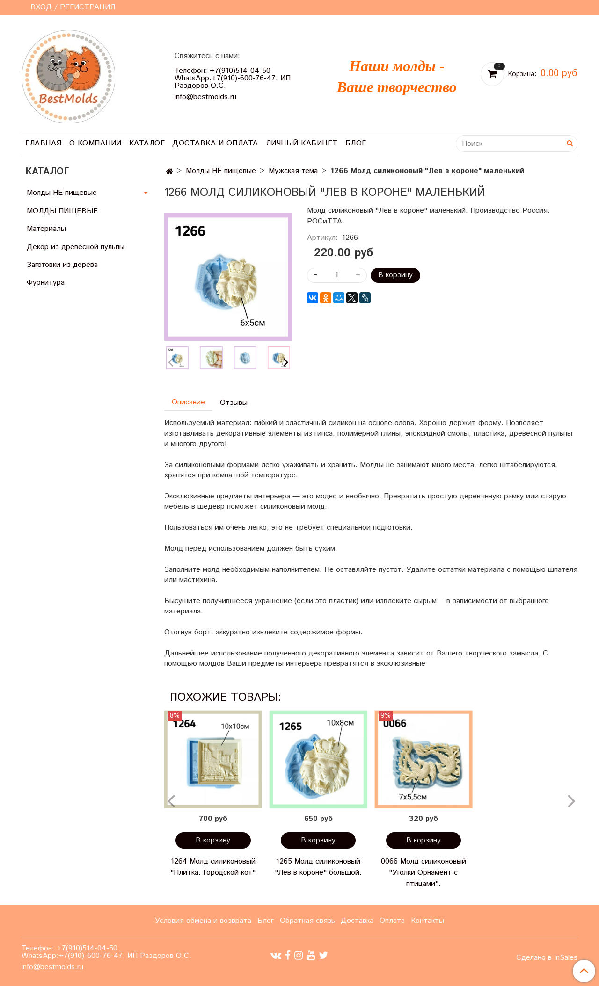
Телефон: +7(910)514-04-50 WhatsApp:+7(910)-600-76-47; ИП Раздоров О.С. (233, 78)
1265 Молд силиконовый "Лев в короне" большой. (318, 867)
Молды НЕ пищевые (221, 171)
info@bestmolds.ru (205, 97)
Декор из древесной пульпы (75, 247)
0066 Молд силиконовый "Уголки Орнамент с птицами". (423, 872)
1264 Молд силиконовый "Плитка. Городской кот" (213, 867)
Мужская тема (293, 171)
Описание (188, 402)
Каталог (147, 143)
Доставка (357, 920)
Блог (355, 143)
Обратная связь (307, 920)
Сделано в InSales (546, 958)
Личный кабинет (302, 143)
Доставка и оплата (215, 143)
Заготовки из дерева (62, 264)
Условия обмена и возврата (203, 920)
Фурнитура (46, 282)
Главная (43, 143)
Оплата (392, 920)
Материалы (46, 228)
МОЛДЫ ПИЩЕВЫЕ (62, 211)
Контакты (427, 920)
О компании (95, 143)
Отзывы (234, 402)
